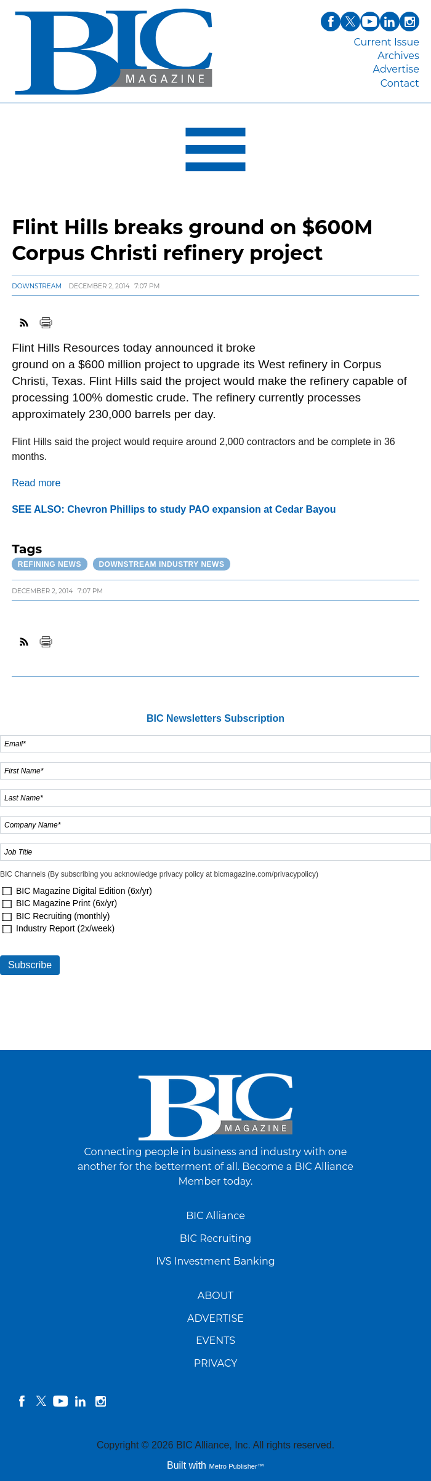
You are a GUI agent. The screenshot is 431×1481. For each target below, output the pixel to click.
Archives (398, 55)
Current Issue (386, 42)
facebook (21, 1401)
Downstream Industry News (161, 564)
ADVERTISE (215, 1318)
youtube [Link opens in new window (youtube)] (370, 21)
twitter (41, 1401)
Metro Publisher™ (236, 1466)
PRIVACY (216, 1363)
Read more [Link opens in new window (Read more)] (36, 483)
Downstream (37, 286)
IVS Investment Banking (215, 1261)
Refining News (49, 564)
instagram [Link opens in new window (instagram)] (409, 21)
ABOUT (216, 1295)
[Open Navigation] (215, 152)
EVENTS (215, 1340)
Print (45, 322)
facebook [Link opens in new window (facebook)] (330, 21)
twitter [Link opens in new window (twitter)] (350, 21)
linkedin (81, 1401)
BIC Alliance (215, 1216)
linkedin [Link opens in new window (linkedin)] (390, 21)
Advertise (396, 69)
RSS (24, 322)
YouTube (61, 1401)
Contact (400, 83)
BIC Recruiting (216, 1238)
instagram (100, 1401)
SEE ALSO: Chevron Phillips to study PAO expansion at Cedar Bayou (174, 509)
